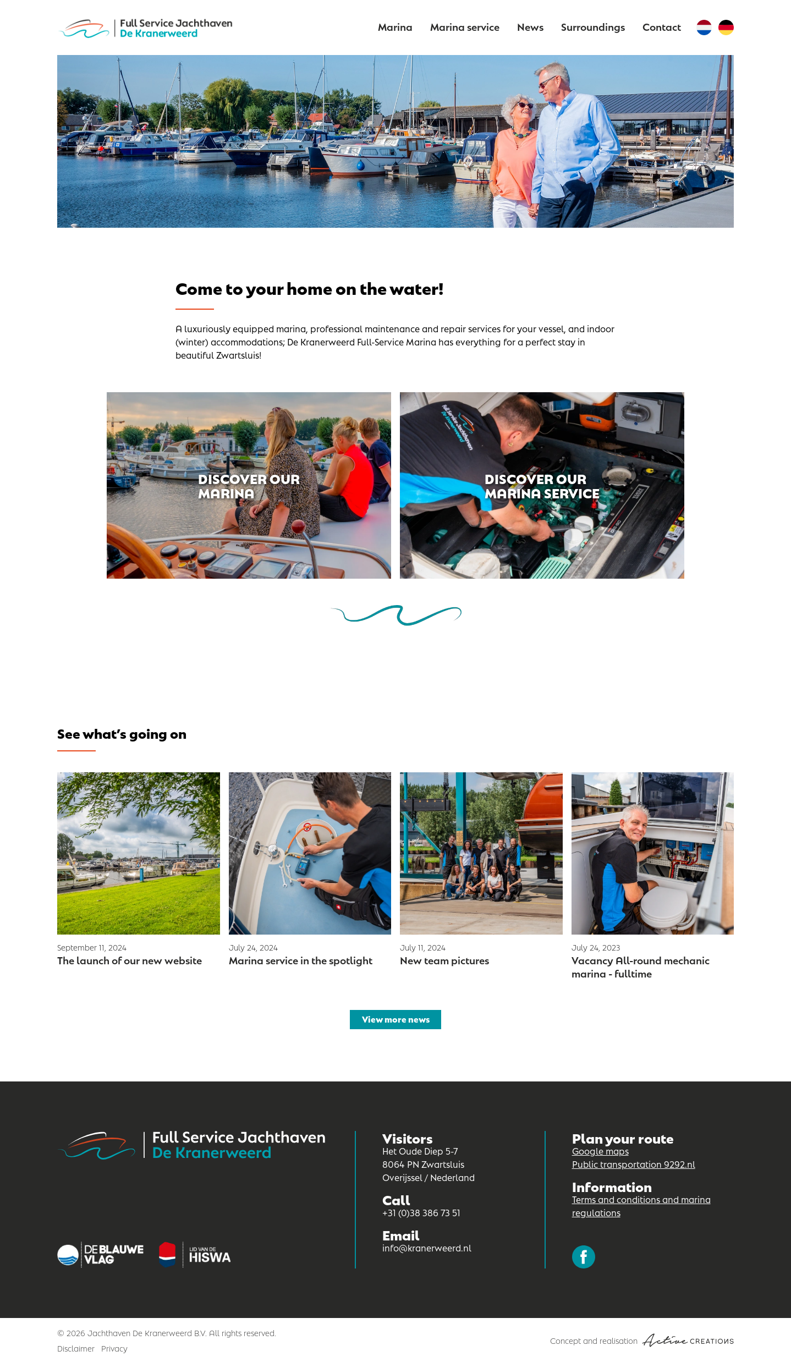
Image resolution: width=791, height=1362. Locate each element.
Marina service (464, 26)
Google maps (600, 1150)
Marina (395, 26)
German (726, 27)
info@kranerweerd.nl (426, 1247)
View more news (396, 1018)
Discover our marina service (542, 485)
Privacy (114, 1347)
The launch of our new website (129, 959)
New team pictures (444, 959)
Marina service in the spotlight (300, 959)
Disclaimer (76, 1347)
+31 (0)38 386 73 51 (421, 1212)
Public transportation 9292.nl (633, 1163)
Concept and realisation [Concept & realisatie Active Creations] (642, 1340)
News (530, 26)
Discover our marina (249, 485)
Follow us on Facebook (583, 1256)
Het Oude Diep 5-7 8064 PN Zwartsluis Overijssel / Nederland (428, 1163)
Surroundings (593, 26)
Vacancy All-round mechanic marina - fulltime (641, 966)
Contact (661, 26)
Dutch (704, 27)
